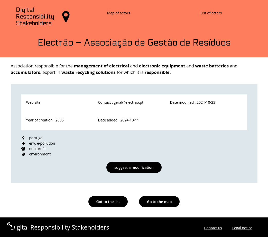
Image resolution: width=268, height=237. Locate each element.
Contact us (213, 227)
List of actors (211, 13)
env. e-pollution (42, 143)
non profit (37, 148)
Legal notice (242, 227)
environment (40, 154)
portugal (36, 137)
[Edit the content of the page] (10, 224)
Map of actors (118, 13)
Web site (33, 102)
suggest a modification (133, 167)
